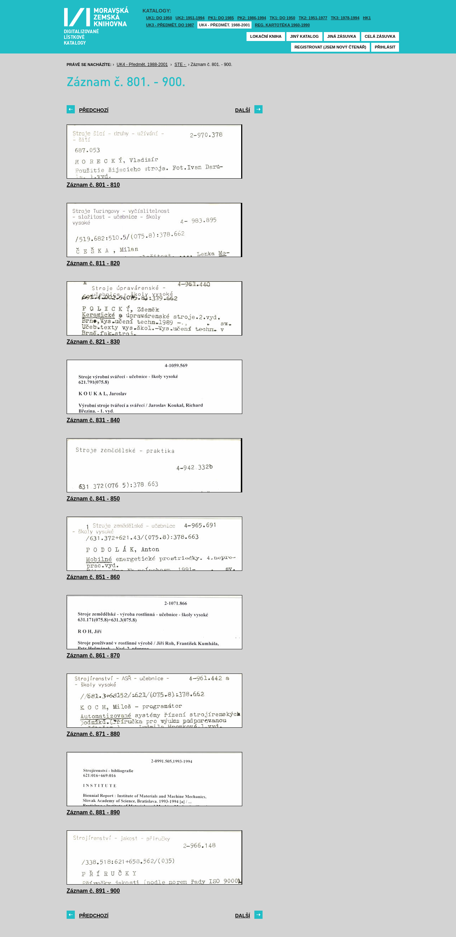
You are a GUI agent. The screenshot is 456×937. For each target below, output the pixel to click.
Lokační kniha (265, 36)
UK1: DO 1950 (159, 18)
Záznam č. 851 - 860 (93, 577)
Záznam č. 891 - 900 (93, 891)
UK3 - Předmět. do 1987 (170, 25)
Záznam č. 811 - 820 (93, 263)
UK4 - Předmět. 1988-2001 (224, 25)
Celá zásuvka (380, 36)
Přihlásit (385, 47)
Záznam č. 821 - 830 (93, 342)
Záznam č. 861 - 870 (93, 655)
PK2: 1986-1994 (251, 18)
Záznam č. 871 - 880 (93, 734)
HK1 (367, 18)
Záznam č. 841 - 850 (93, 499)
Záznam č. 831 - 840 (93, 420)
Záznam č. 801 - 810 (93, 185)
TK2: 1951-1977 (313, 18)
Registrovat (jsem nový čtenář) (330, 47)
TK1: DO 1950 (282, 18)
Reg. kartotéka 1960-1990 (282, 25)
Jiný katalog (304, 36)
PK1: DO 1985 (221, 18)
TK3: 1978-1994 (345, 18)
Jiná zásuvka (341, 36)
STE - (181, 64)
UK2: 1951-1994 (190, 18)
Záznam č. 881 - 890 (93, 812)
